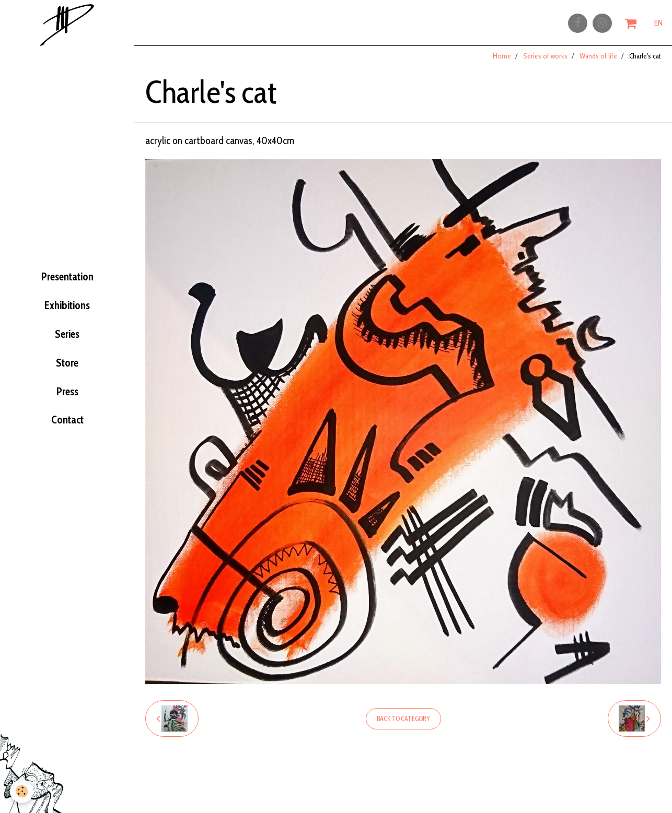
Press (67, 403)
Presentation (67, 273)
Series (67, 338)
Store (67, 370)
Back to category (403, 725)
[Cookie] (22, 791)
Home (502, 62)
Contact (67, 435)
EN (658, 24)
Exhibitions (67, 306)
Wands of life (598, 62)
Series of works (545, 62)
